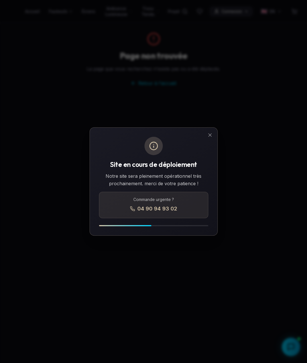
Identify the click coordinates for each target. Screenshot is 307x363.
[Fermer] (210, 135)
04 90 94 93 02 (153, 209)
